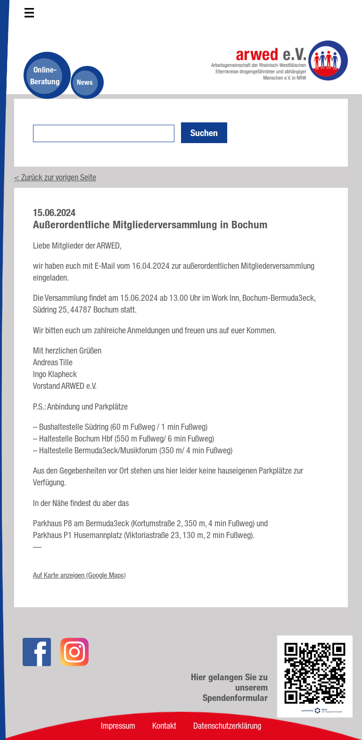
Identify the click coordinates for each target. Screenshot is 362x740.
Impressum (118, 725)
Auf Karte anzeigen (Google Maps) (79, 575)
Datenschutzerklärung (227, 725)
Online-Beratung (45, 75)
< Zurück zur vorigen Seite (55, 177)
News (85, 82)
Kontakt (164, 725)
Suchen (204, 132)
